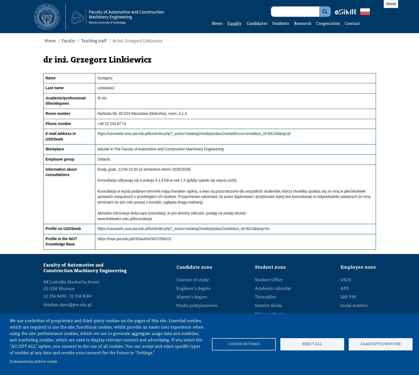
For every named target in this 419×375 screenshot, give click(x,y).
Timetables (265, 297)
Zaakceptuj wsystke (380, 344)
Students (280, 24)
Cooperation (328, 24)
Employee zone (358, 267)
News (217, 24)
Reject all (312, 344)
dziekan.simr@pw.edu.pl (68, 305)
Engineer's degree (193, 289)
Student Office (269, 280)
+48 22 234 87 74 (112, 124)
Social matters (354, 306)
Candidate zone (194, 267)
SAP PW (348, 297)
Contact (352, 24)
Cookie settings (243, 344)
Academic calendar (273, 289)
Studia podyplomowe (197, 306)
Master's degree (191, 297)
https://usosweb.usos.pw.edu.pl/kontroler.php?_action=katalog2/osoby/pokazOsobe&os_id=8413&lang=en (184, 229)
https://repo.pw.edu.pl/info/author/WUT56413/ (134, 239)
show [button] (391, 3)
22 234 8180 (80, 296)
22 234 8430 (55, 296)
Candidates (256, 24)
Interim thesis (268, 306)
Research (302, 24)
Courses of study (192, 280)
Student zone (270, 267)
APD (344, 289)
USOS (345, 280)
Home (50, 41)
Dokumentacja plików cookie (33, 362)
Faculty (234, 24)
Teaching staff (94, 41)
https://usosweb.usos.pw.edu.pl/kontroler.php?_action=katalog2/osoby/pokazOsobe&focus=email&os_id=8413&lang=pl (194, 134)
